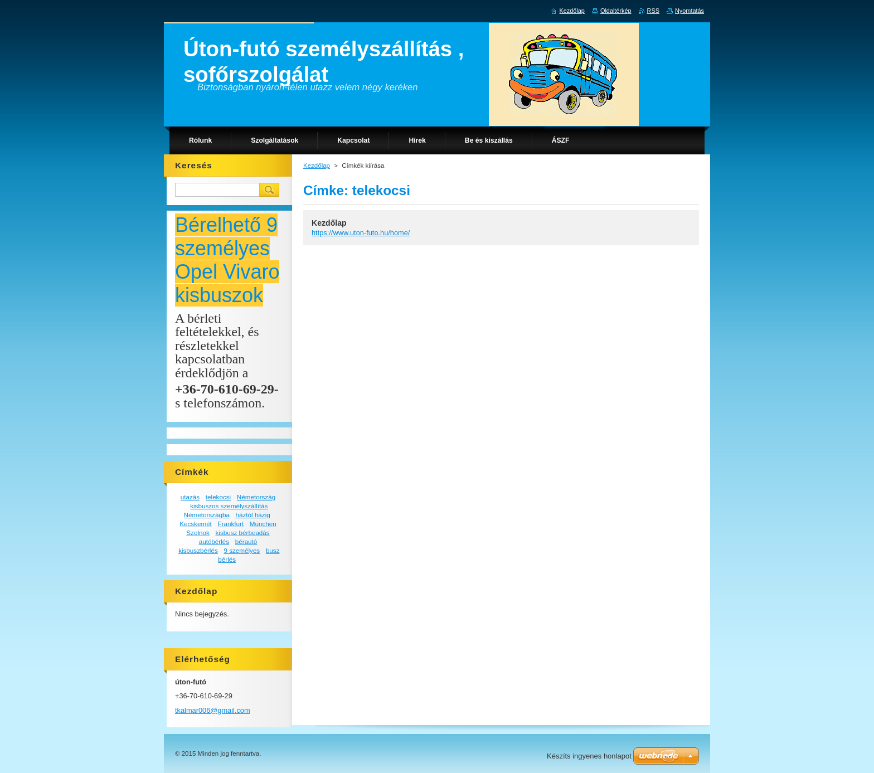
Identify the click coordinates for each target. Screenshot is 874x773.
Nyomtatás (689, 10)
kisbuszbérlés (198, 550)
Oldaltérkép (616, 10)
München (263, 523)
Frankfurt (231, 523)
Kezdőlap (316, 165)
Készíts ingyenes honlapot (589, 756)
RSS (653, 10)
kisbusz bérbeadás (242, 532)
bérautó (246, 541)
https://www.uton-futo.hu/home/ (361, 233)
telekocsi (218, 496)
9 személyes (242, 550)
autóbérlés (214, 541)
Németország (256, 496)
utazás (190, 496)
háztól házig (253, 514)
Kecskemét (195, 523)
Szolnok (197, 532)
